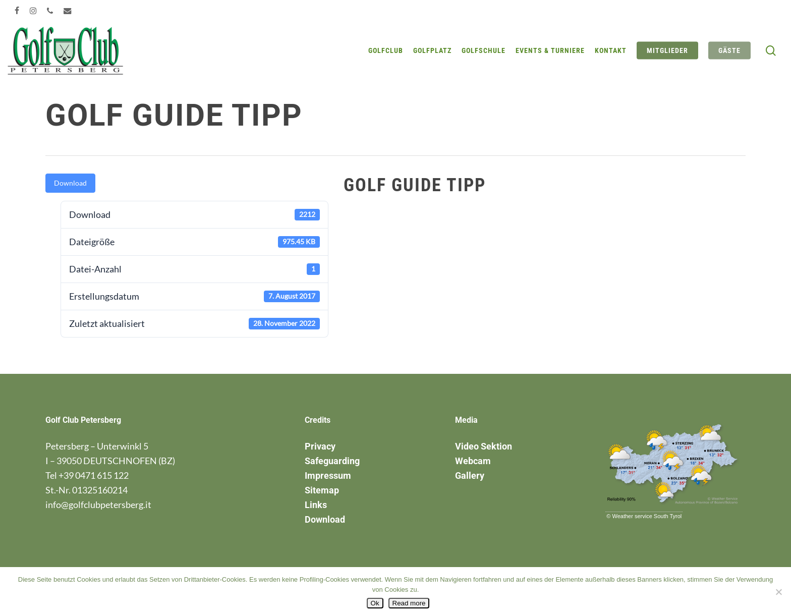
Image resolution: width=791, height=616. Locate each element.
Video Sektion (483, 446)
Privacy (320, 446)
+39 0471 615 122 (94, 475)
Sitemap (322, 490)
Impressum (328, 475)
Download (70, 183)
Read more (409, 603)
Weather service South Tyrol (647, 516)
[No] (778, 592)
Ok (375, 603)
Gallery (469, 475)
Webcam (473, 461)
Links (316, 504)
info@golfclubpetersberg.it (98, 504)
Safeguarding (332, 461)
